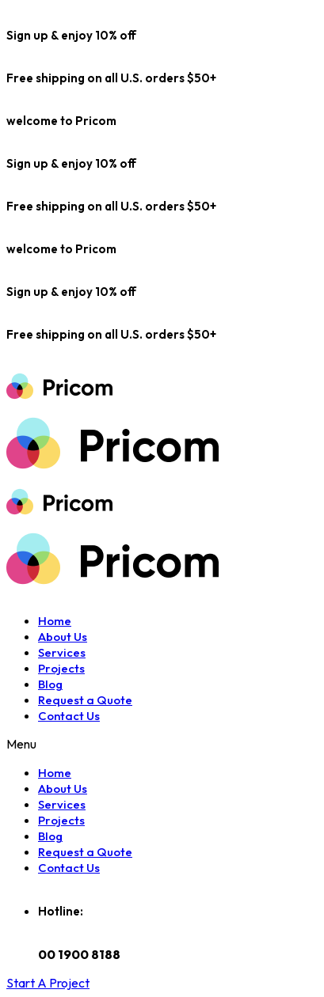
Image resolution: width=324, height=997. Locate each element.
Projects (61, 668)
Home (54, 620)
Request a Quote (85, 699)
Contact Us (69, 715)
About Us (62, 636)
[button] (48, 983)
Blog (50, 684)
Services (62, 652)
